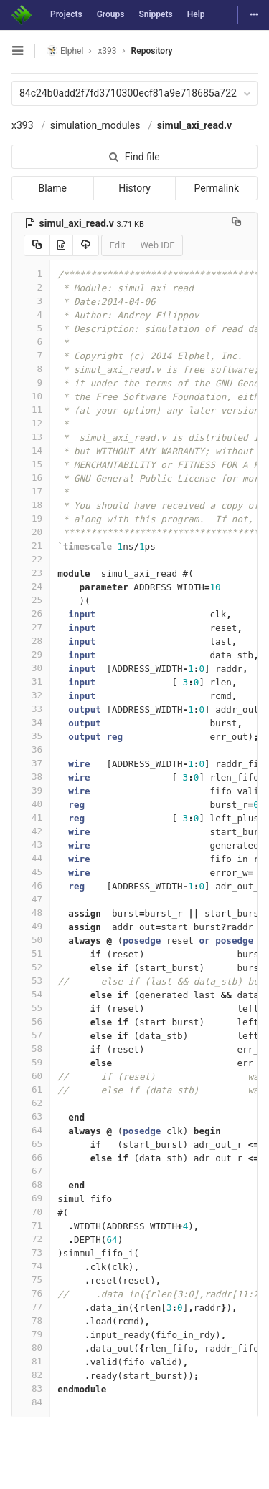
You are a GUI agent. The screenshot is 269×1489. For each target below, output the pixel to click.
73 (30, 1252)
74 (30, 1266)
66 (30, 1157)
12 (30, 423)
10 (30, 396)
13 (30, 436)
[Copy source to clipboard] (37, 245)
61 (30, 1089)
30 (30, 668)
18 (30, 504)
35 (30, 736)
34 (30, 722)
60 (30, 1075)
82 (30, 1375)
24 (30, 586)
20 (30, 532)
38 (30, 776)
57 (30, 1035)
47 (30, 899)
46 (30, 885)
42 (30, 831)
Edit (117, 245)
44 (30, 858)
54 (30, 994)
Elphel (65, 50)
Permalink (216, 188)
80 (30, 1347)
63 (30, 1116)
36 (30, 749)
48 (30, 912)
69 (30, 1198)
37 (30, 763)
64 (30, 1130)
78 (30, 1320)
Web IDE (158, 245)
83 (30, 1388)
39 (30, 790)
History (134, 188)
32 (30, 695)
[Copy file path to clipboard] (236, 223)
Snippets (155, 14)
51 (30, 953)
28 (30, 640)
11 (30, 409)
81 (30, 1361)
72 (30, 1239)
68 (30, 1184)
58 (30, 1048)
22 (30, 559)
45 (30, 871)
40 (30, 804)
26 (30, 613)
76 (30, 1293)
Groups (111, 14)
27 (30, 627)
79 (30, 1334)
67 (30, 1171)
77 (30, 1307)
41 (30, 817)
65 (30, 1143)
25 (30, 600)
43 (30, 844)
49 (30, 926)
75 (30, 1279)
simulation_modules (95, 125)
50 (30, 939)
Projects (66, 14)
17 (30, 491)
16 (30, 477)
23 (30, 572)
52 (30, 967)
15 (30, 464)
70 (30, 1211)
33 (30, 708)
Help (196, 14)
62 (30, 1103)
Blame (52, 188)
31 (30, 681)
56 (30, 1021)
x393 (22, 125)
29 (30, 654)
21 (30, 545)
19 (30, 518)
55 (30, 1007)
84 (30, 1402)
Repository (152, 51)
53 (30, 980)
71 (30, 1225)
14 (30, 450)
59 (30, 1062)
